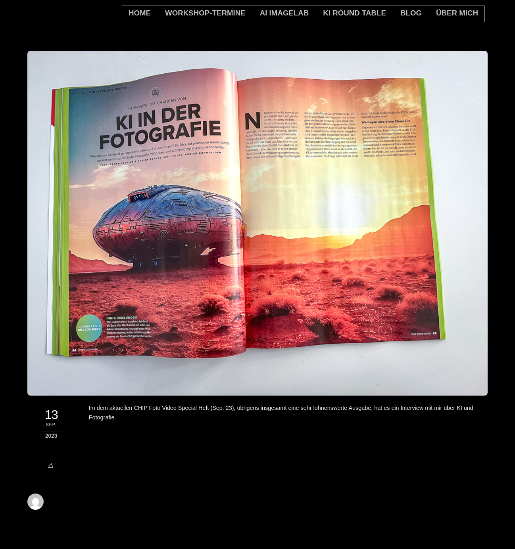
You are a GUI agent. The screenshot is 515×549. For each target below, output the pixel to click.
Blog (411, 13)
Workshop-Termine (205, 13)
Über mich (457, 13)
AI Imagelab (284, 13)
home (140, 13)
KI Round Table (354, 13)
